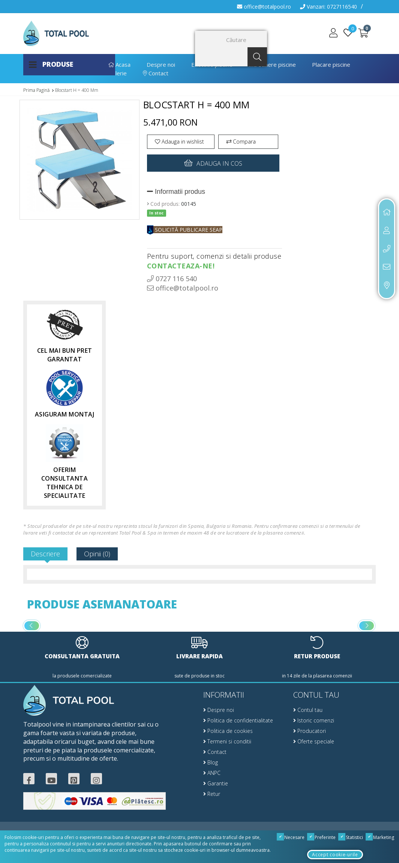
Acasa (119, 64)
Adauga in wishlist (179, 141)
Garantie (215, 783)
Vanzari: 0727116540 (328, 6)
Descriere (45, 553)
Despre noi (161, 64)
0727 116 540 (172, 278)
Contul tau (307, 709)
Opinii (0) (97, 553)
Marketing (380, 837)
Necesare (290, 837)
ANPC (211, 772)
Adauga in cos (213, 163)
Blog (210, 762)
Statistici (351, 837)
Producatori (309, 730)
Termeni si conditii (227, 741)
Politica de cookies (228, 730)
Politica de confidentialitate (238, 720)
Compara (241, 141)
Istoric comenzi (313, 720)
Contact (155, 73)
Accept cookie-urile (335, 854)
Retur (211, 793)
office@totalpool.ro (264, 6)
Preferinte (322, 837)
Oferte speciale (313, 741)
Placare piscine (331, 64)
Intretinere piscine (272, 64)
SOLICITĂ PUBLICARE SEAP (184, 229)
